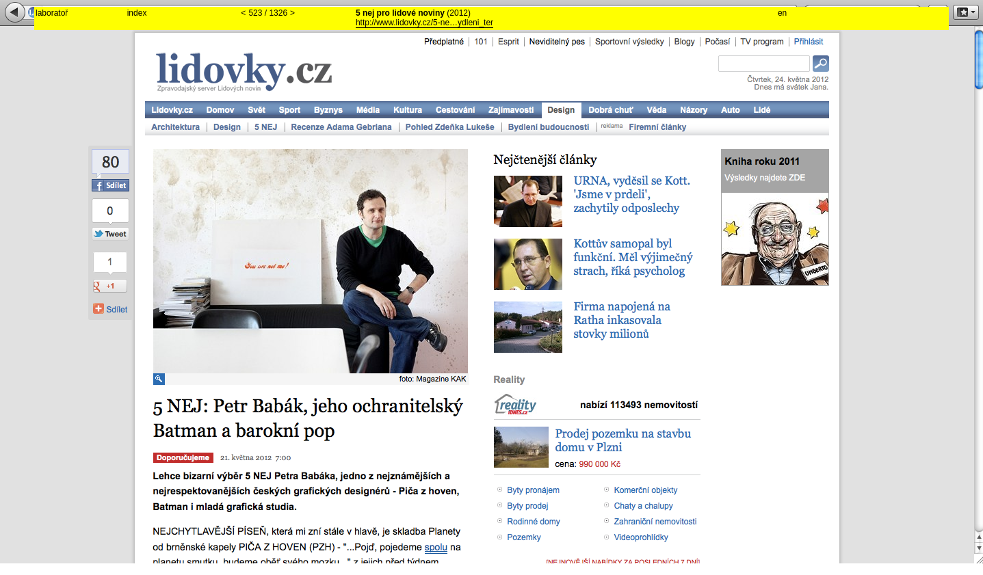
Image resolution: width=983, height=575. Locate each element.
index (137, 13)
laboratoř (52, 13)
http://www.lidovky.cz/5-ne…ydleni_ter (424, 22)
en (782, 13)
